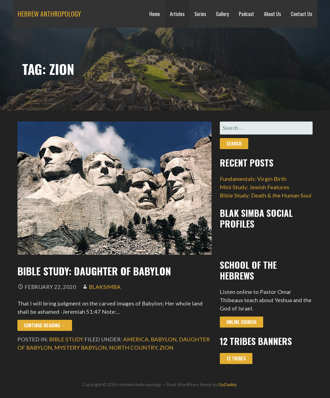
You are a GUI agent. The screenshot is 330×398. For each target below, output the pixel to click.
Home (154, 13)
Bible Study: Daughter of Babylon (94, 270)
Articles (177, 13)
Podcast (246, 13)
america (136, 339)
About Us (272, 13)
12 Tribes (236, 358)
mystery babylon (80, 347)
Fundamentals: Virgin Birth (253, 178)
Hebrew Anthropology (49, 14)
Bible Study (66, 339)
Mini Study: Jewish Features (254, 187)
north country (133, 347)
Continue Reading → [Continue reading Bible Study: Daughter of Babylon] (44, 325)
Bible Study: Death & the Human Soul (265, 195)
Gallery (222, 13)
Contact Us (301, 13)
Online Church (241, 322)
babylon (164, 339)
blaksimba (105, 286)
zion (166, 347)
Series (200, 13)
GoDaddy (227, 384)
